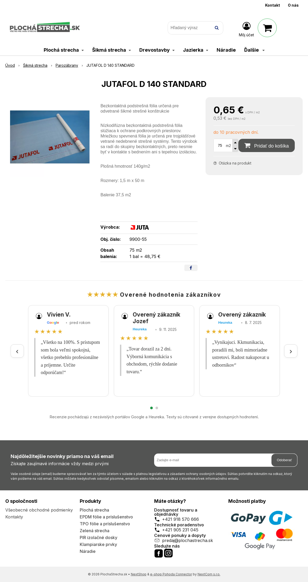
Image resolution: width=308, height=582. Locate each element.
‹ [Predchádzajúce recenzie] (17, 350)
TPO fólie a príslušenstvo (105, 523)
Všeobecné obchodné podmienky (39, 510)
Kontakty (14, 516)
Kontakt (272, 5)
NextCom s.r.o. (209, 574)
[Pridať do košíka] (266, 145)
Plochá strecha (94, 510)
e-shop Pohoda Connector (171, 574)
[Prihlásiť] (246, 29)
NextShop (138, 574)
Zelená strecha (94, 530)
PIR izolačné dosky (98, 537)
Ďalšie (254, 50)
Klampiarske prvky (98, 544)
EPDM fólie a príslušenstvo (106, 516)
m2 (228, 145)
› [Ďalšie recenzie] (290, 350)
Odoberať (284, 460)
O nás (293, 5)
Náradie (88, 551)
